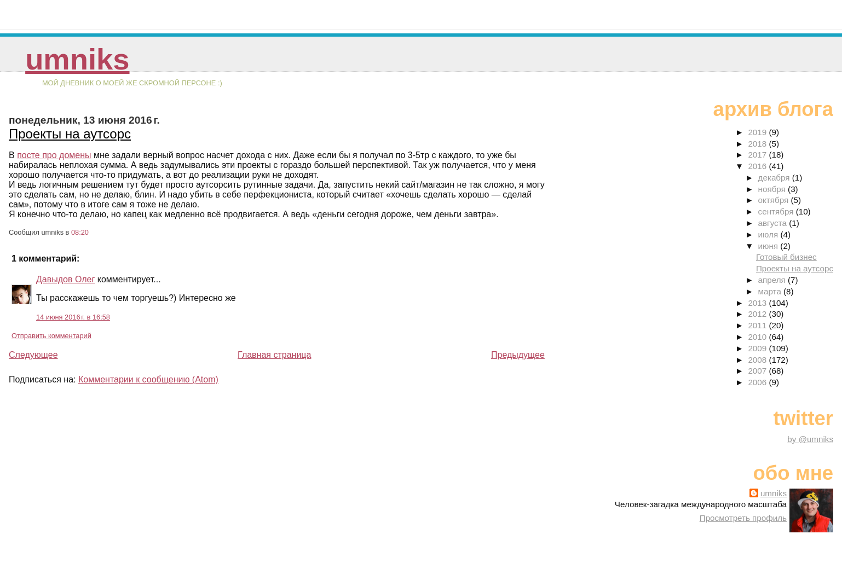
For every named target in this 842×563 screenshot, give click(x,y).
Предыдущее (518, 354)
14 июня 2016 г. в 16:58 (73, 317)
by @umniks (810, 439)
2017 (758, 154)
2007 (758, 370)
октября (774, 200)
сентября (777, 211)
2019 (758, 132)
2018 (758, 143)
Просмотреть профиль (743, 518)
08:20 (80, 232)
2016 (758, 166)
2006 (758, 382)
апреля (773, 280)
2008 (758, 359)
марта (770, 291)
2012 (758, 313)
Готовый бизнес (786, 257)
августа (773, 223)
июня (769, 246)
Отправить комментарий (51, 336)
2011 (758, 325)
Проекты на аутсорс (70, 133)
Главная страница (274, 354)
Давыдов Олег (65, 279)
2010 (758, 336)
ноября (773, 189)
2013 (758, 302)
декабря (775, 177)
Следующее (33, 354)
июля (769, 234)
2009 (758, 348)
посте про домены (54, 155)
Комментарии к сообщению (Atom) (148, 379)
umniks (77, 59)
